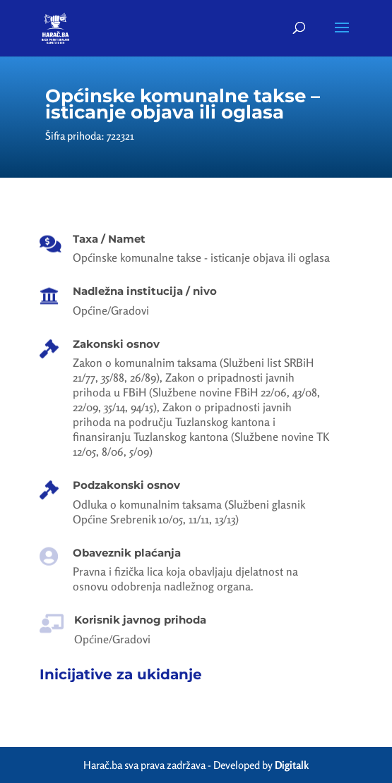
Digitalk (292, 765)
